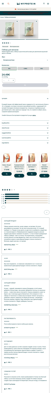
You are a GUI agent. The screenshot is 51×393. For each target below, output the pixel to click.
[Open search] (8, 4)
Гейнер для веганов (10, 17)
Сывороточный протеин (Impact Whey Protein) (19, 166)
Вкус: (3, 57)
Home (2, 17)
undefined (25, 60)
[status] (9, 80)
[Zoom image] (17, 21)
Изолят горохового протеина (44, 166)
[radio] (9, 68)
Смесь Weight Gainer (6, 166)
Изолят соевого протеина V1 (32, 166)
